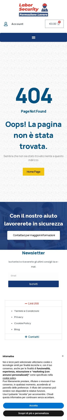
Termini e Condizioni (26, 311)
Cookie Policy (22, 323)
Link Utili (33, 303)
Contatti (33, 337)
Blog (17, 329)
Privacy (18, 317)
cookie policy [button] (9, 378)
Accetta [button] (33, 405)
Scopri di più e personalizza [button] (33, 413)
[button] (33, 37)
